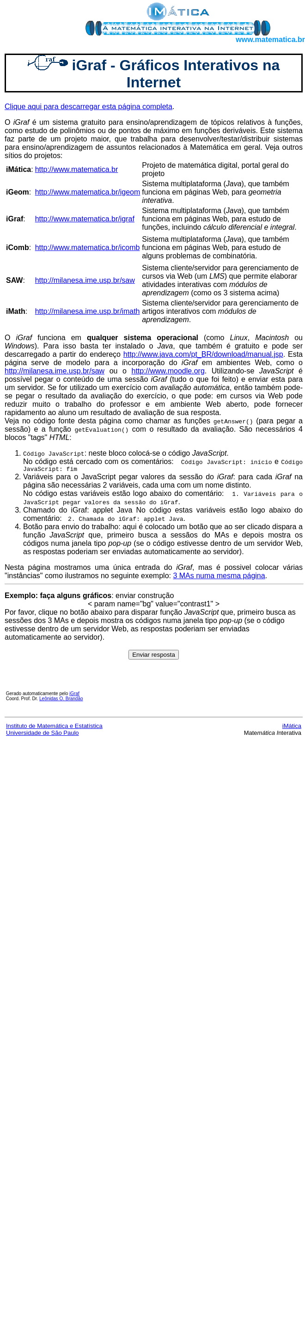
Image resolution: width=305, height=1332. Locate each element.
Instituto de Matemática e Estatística (54, 727)
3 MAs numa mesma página (219, 577)
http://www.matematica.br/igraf (84, 219)
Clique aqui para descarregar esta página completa (88, 106)
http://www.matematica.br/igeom (87, 192)
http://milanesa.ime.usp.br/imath (87, 311)
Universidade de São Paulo (42, 734)
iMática (291, 727)
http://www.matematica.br (76, 169)
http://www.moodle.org (167, 371)
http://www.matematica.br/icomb (87, 247)
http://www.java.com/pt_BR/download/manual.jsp (203, 354)
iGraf (74, 694)
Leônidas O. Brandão (61, 700)
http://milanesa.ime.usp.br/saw (85, 280)
